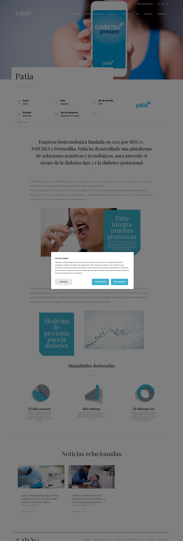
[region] (92, 270)
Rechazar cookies (119, 282)
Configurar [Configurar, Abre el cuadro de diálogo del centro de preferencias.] (63, 282)
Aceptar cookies (100, 282)
